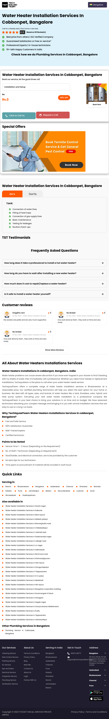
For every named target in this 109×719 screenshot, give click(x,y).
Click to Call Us (17, 115)
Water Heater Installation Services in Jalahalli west (25, 532)
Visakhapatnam (28, 495)
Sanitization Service (10, 684)
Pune (20, 491)
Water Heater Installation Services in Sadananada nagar (28, 536)
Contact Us (28, 668)
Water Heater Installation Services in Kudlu (22, 611)
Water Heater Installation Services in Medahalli (24, 580)
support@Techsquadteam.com (80, 659)
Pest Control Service (10, 657)
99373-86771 (76, 653)
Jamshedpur (34, 491)
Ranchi (8, 486)
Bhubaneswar (23, 486)
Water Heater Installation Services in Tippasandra (25, 615)
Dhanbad (83, 486)
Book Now (97, 105)
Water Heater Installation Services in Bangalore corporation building (33, 589)
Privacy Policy (29, 657)
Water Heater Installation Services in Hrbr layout (24, 563)
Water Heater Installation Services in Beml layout (25, 515)
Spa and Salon (8, 668)
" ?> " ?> (36, 87)
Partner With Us (30, 680)
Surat (92, 491)
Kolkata (8, 491)
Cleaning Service (9, 653)
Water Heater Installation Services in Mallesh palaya (26, 519)
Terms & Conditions (32, 653)
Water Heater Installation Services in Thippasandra (26, 571)
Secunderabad (64, 491)
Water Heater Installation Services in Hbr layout (24, 584)
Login (26, 676)
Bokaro (48, 491)
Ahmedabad (10, 495)
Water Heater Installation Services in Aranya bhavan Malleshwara (32, 606)
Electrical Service (9, 672)
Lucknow (80, 491)
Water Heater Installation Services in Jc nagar (24, 545)
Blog (25, 661)
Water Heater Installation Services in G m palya (24, 576)
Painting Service (8, 661)
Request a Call (50, 115)
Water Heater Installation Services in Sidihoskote (25, 550)
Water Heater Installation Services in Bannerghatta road (28, 523)
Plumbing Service (9, 680)
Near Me (27, 665)
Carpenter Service (9, 676)
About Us (27, 672)
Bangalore (39, 486)
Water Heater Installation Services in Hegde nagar (25, 602)
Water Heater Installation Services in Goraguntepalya (27, 567)
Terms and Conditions (96, 712)
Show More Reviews (54, 350)
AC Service (6, 665)
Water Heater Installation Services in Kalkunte (23, 510)
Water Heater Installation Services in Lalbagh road (25, 541)
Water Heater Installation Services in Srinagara (24, 598)
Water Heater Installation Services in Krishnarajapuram (27, 558)
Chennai (69, 486)
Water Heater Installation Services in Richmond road (26, 554)
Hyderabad (55, 486)
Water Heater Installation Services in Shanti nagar (25, 506)
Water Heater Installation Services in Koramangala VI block (29, 593)
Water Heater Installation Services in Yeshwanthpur (26, 619)
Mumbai (97, 486)
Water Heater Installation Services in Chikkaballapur (26, 528)
